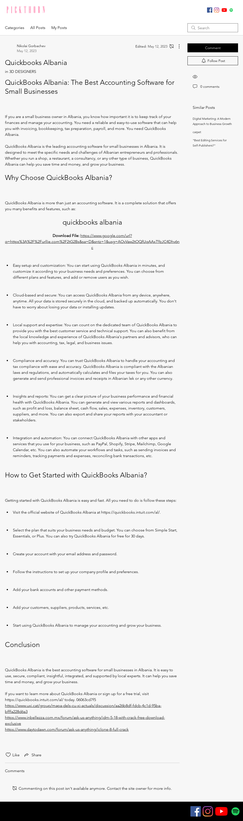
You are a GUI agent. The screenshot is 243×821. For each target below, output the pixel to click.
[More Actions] (177, 46)
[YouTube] (224, 10)
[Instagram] (216, 10)
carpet (197, 132)
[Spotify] (231, 10)
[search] (212, 27)
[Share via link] (32, 755)
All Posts (37, 27)
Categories (14, 27)
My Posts (59, 27)
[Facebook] (209, 10)
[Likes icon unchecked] (8, 755)
